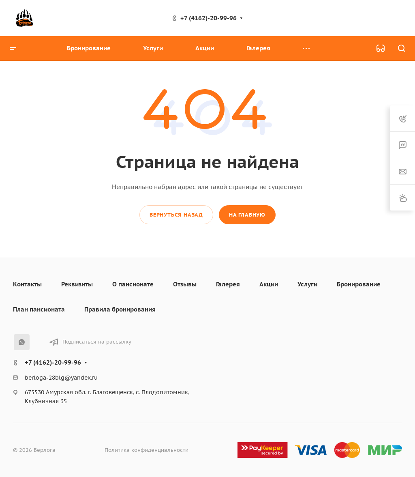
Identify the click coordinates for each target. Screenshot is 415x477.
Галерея (228, 284)
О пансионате (133, 284)
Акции (268, 284)
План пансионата (39, 309)
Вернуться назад (176, 214)
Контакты (27, 284)
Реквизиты (77, 284)
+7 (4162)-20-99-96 (208, 18)
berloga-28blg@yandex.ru (61, 377)
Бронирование (359, 284)
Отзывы (185, 284)
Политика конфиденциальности (146, 450)
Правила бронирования (120, 309)
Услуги (307, 284)
